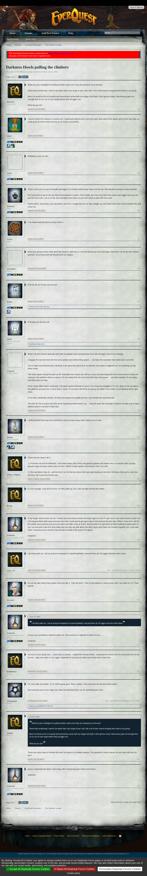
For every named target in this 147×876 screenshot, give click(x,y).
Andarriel (11, 535)
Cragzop (10, 371)
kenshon (44, 72)
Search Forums (12, 39)
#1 (139, 109)
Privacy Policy (59, 836)
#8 (139, 339)
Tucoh (9, 239)
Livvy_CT (11, 570)
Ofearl (9, 339)
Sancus (32, 706)
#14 (108, 570)
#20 (138, 786)
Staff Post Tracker (50, 33)
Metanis (32, 307)
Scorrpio (10, 600)
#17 (138, 671)
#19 (138, 759)
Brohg (9, 506)
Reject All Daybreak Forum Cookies (74, 869)
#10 (138, 437)
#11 (138, 479)
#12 (138, 505)
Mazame (10, 206)
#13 (138, 540)
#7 (139, 301)
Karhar (10, 437)
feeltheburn (33, 344)
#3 (139, 173)
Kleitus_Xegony (13, 475)
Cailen (41, 307)
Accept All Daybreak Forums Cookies (28, 869)
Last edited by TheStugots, (125, 701)
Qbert (9, 136)
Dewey (10, 733)
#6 (139, 268)
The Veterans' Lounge (24, 72)
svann (9, 173)
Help (70, 33)
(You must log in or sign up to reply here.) (126, 802)
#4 (139, 211)
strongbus (11, 269)
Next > (25, 77)
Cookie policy (73, 873)
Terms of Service (73, 836)
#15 (138, 600)
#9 (139, 410)
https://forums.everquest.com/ (61, 53)
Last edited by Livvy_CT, (126, 570)
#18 (107, 701)
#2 (139, 136)
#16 (138, 645)
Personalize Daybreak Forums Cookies (120, 869)
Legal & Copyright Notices (41, 836)
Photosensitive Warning (90, 836)
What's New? (31, 39)
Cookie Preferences (109, 836)
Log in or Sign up (136, 7)
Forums (28, 33)
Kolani (9, 302)
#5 (139, 239)
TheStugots (12, 701)
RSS (120, 836)
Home (12, 33)
